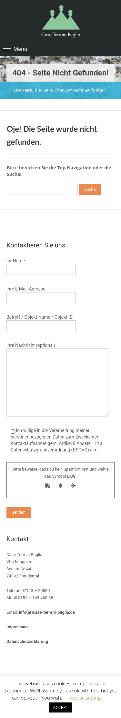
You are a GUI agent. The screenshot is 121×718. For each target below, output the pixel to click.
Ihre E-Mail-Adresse (41, 294)
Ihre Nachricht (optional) (57, 364)
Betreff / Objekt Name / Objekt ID (41, 322)
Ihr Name (41, 265)
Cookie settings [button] (86, 697)
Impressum (17, 626)
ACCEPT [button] (60, 707)
